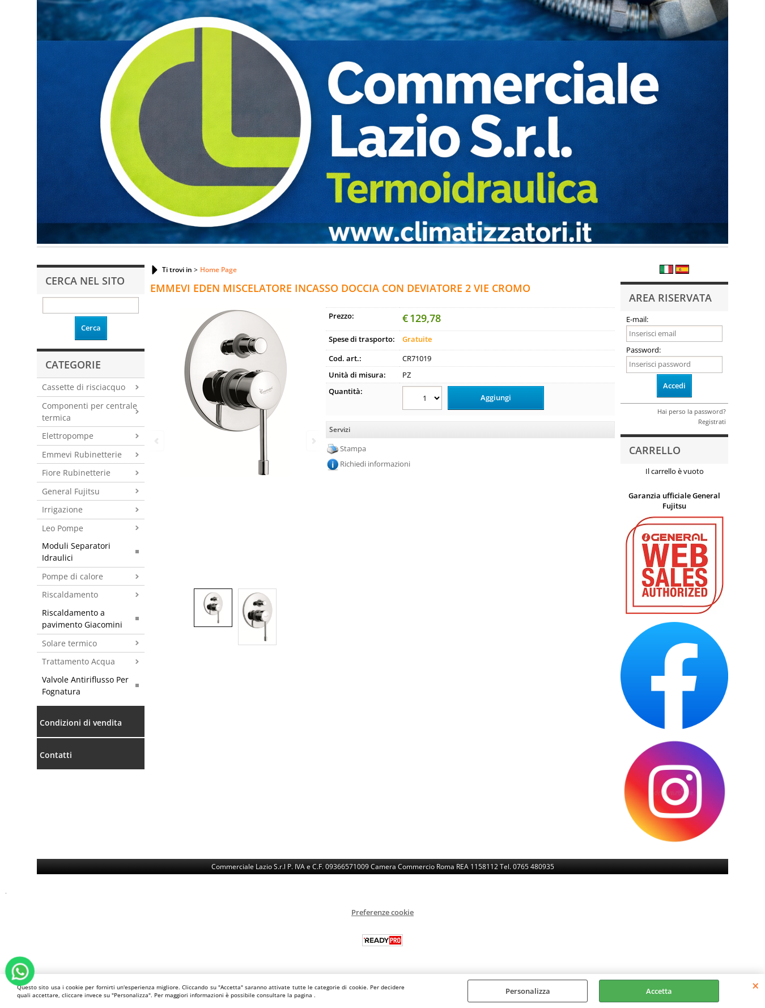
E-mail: (637, 319)
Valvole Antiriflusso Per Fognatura (85, 685)
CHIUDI (755, 985)
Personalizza (527, 991)
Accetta (659, 991)
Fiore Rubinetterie (76, 472)
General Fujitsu (71, 491)
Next (312, 440)
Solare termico (69, 643)
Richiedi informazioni (375, 464)
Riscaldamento (70, 594)
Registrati (712, 421)
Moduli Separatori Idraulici (76, 551)
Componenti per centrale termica (89, 411)
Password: (643, 350)
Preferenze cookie (382, 912)
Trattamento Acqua (78, 661)
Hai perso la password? (691, 411)
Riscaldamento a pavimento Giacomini (82, 618)
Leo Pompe (62, 528)
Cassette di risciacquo (83, 387)
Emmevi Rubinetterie (82, 454)
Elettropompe (68, 435)
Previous (157, 440)
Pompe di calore (72, 576)
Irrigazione (62, 509)
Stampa (353, 448)
